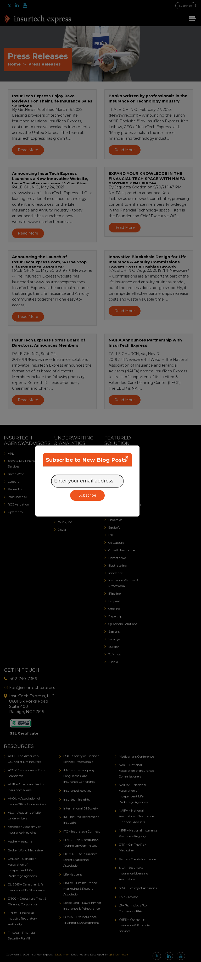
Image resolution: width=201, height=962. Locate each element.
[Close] (127, 457)
